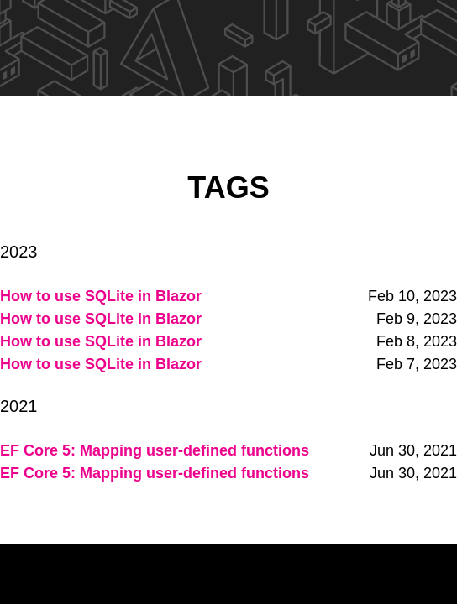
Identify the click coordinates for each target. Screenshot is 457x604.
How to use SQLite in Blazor (101, 296)
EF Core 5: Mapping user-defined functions (154, 450)
